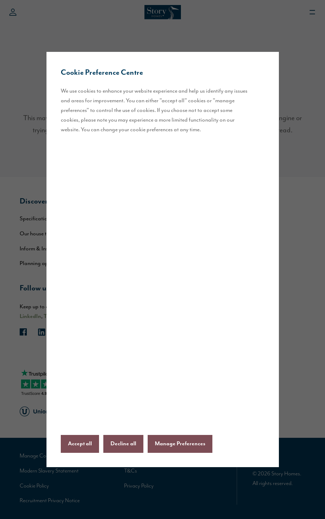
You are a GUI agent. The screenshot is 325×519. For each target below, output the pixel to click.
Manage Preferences (180, 443)
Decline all (123, 443)
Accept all (80, 443)
